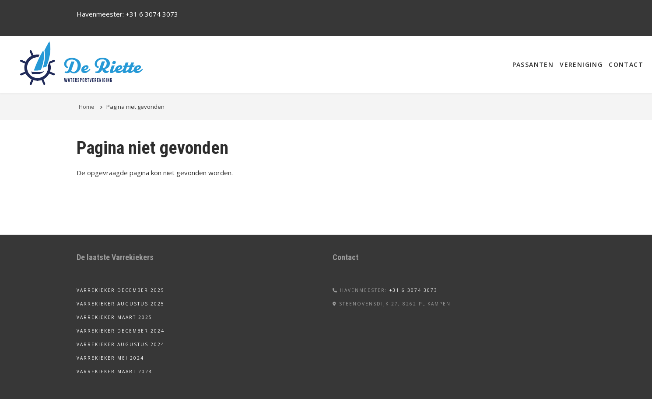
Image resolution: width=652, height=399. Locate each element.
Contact (626, 64)
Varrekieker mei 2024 (110, 358)
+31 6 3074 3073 (152, 14)
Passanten (533, 64)
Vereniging (581, 64)
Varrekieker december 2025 (121, 290)
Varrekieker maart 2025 (114, 317)
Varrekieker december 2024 (121, 331)
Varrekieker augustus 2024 (121, 344)
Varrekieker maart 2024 (114, 371)
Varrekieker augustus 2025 (121, 304)
